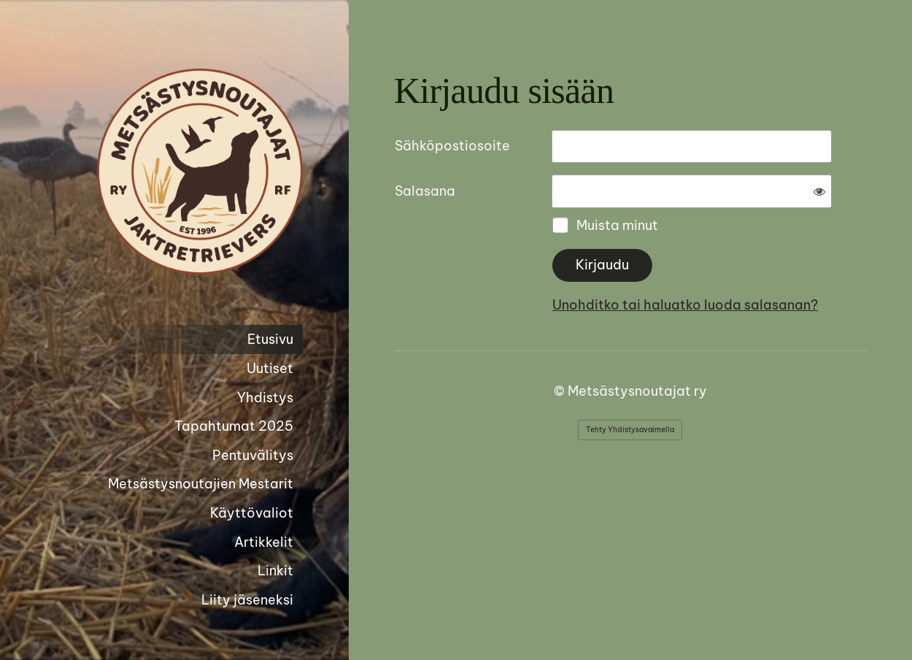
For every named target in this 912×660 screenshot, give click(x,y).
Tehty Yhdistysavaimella (630, 429)
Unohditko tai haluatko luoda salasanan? (685, 304)
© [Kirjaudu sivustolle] (561, 391)
